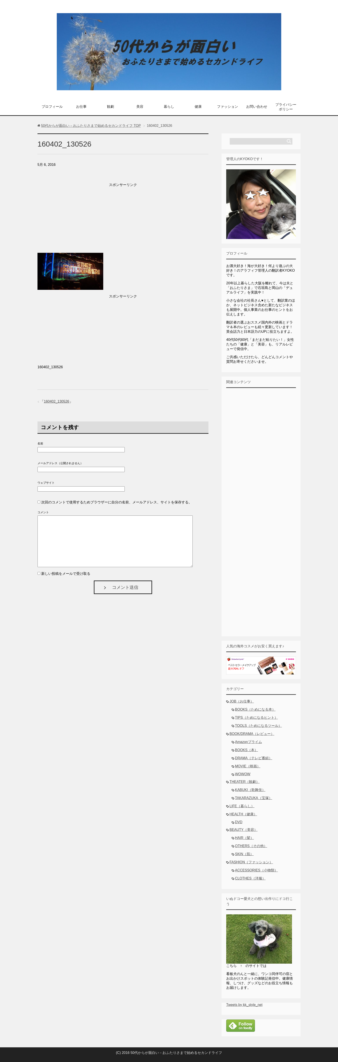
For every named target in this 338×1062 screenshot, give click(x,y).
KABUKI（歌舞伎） (250, 790)
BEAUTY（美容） (243, 830)
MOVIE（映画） (247, 766)
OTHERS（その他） (251, 846)
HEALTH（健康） (243, 814)
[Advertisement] (122, 219)
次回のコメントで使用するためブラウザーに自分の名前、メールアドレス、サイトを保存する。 (116, 502)
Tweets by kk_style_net (244, 1005)
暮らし (169, 106)
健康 (198, 106)
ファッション (227, 106)
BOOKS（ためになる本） (255, 709)
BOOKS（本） (246, 750)
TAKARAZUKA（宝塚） (253, 798)
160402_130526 (56, 401)
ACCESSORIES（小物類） (256, 870)
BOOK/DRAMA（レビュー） (251, 734)
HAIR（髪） (244, 838)
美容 (139, 106)
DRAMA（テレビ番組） (253, 758)
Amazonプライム (248, 742)
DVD (238, 822)
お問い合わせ (256, 106)
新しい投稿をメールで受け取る (65, 573)
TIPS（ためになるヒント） (256, 717)
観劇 (110, 106)
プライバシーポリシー (285, 107)
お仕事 (81, 106)
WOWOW (242, 774)
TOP (91, 125)
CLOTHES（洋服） (250, 878)
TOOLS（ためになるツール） (258, 725)
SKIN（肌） (244, 854)
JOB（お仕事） (241, 701)
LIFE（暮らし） (241, 806)
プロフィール (52, 106)
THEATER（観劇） (244, 782)
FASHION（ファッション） (251, 862)
